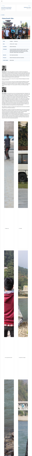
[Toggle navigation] (2, 1)
